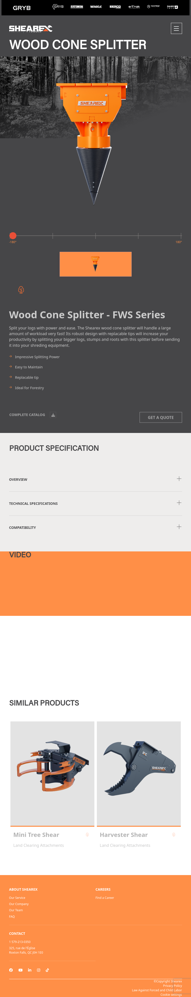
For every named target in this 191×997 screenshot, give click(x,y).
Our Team (16, 910)
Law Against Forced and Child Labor (157, 990)
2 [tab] (95, 861)
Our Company (19, 904)
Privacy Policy (172, 986)
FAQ (12, 916)
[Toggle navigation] (176, 28)
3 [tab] (100, 861)
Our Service (17, 898)
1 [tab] (90, 861)
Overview (18, 479)
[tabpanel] (52, 784)
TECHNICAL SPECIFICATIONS (33, 503)
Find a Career (105, 898)
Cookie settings (171, 995)
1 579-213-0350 (20, 942)
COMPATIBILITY (22, 527)
